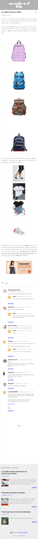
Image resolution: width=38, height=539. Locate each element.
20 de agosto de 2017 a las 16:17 (21, 383)
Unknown (10, 341)
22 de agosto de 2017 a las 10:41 (24, 296)
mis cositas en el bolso (19, 5)
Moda (6, 283)
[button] (36, 12)
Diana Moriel (11, 307)
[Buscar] (36, 3)
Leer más (34, 487)
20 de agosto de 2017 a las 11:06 (22, 372)
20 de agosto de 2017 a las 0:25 (20, 341)
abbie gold (10, 383)
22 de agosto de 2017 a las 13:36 (26, 391)
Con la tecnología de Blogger (19, 532)
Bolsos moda (11, 404)
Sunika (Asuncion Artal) (14, 290)
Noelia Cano (11, 372)
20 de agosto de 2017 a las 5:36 (25, 359)
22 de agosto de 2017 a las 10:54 (24, 330)
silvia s (14, 296)
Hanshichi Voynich (12, 359)
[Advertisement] (19, 449)
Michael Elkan (22, 535)
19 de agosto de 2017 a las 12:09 (16, 291)
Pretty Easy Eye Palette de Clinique (13, 493)
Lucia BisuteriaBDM (13, 392)
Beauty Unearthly (12, 325)
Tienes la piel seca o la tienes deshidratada (16, 512)
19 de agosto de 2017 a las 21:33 (25, 325)
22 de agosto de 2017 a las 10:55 (24, 349)
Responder (10, 303)
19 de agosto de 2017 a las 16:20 (22, 307)
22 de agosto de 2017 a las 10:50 (24, 313)
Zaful (12, 27)
